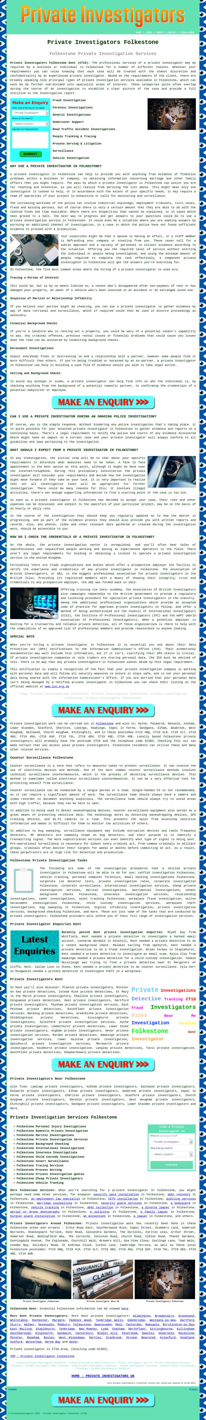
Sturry (15, 1324)
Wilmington (141, 1316)
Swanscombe (103, 1324)
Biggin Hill (107, 1333)
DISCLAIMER (187, 32)
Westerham (33, 1342)
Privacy (193, 1389)
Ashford (16, 1342)
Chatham (118, 1329)
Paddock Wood (80, 1320)
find (22, 1086)
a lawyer (140, 1216)
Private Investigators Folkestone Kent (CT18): (50, 62)
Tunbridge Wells (109, 1320)
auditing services (181, 1198)
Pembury (64, 1324)
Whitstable (19, 1320)
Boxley (49, 1337)
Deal (118, 1324)
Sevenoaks (46, 1324)
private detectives (44, 1009)
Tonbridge (67, 1329)
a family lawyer (154, 1211)
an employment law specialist (55, 1198)
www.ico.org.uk (57, 686)
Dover (73, 1342)
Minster (16, 1337)
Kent (84, 1316)
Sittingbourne (161, 1329)
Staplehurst (45, 1329)
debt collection (100, 1207)
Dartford (187, 1320)
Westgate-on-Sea (163, 1320)
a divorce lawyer (155, 1207)
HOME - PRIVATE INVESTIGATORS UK (103, 1376)
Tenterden (134, 1324)
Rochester (40, 1320)
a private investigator (163, 62)
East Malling (21, 1329)
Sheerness (166, 1333)
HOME (138, 32)
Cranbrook (114, 1337)
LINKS (148, 32)
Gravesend (186, 1316)
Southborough (20, 1333)
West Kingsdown (71, 1337)
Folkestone (104, 723)
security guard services (121, 1203)
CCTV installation (123, 1198)
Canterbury (84, 1333)
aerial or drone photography (35, 1211)
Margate (58, 1320)
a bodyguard (180, 1203)
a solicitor (100, 1211)
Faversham (129, 1333)
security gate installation (116, 1194)
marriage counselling (54, 1203)
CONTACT (172, 32)
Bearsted (148, 1337)
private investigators (147, 598)
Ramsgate (152, 1324)
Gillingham (185, 1329)
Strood (131, 1337)
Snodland (187, 1337)
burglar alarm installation (32, 1216)
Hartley (95, 1337)
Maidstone (186, 1333)
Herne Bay (53, 1342)
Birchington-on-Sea (178, 1324)
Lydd (104, 1329)
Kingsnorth (44, 1333)
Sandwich (64, 1333)
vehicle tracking (45, 1207)
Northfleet (137, 1329)
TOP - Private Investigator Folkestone (42, 1356)
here (124, 1308)
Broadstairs (164, 1316)
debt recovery (179, 1194)
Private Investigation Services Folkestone (63, 1117)
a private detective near (141, 962)
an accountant (94, 1216)
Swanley (148, 1333)
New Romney (88, 1329)
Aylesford (168, 1337)
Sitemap (13, 1389)
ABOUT (159, 32)
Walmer (29, 1324)
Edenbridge (136, 1320)
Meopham (33, 1337)
